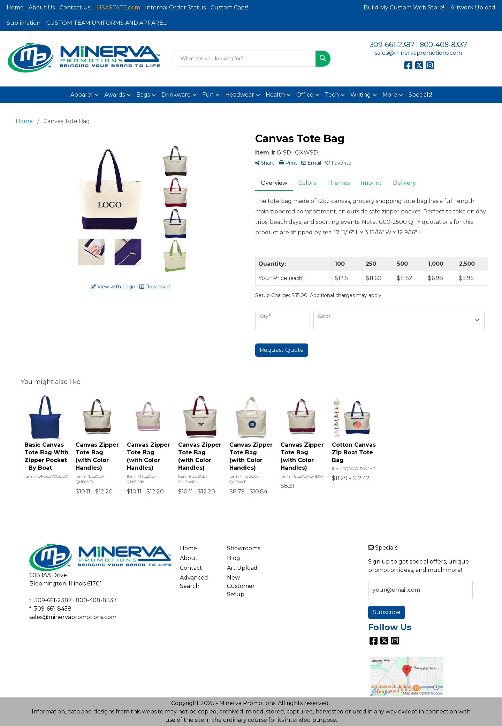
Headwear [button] (239, 94)
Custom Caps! (229, 7)
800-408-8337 (443, 44)
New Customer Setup (241, 586)
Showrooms (243, 548)
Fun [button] (208, 94)
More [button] (389, 94)
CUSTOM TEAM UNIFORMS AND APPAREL (106, 23)
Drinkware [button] (176, 94)
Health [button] (275, 94)
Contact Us (75, 7)
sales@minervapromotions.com (418, 53)
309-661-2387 (392, 44)
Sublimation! (24, 23)
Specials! (420, 94)
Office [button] (304, 94)
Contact (191, 568)
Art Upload (242, 568)
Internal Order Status (175, 7)
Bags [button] (143, 94)
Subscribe (387, 612)
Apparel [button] (81, 94)
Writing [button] (360, 94)
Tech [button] (332, 94)
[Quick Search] (244, 59)
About (189, 558)
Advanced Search (194, 581)
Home (15, 7)
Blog (233, 558)
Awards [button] (114, 94)
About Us (42, 7)
